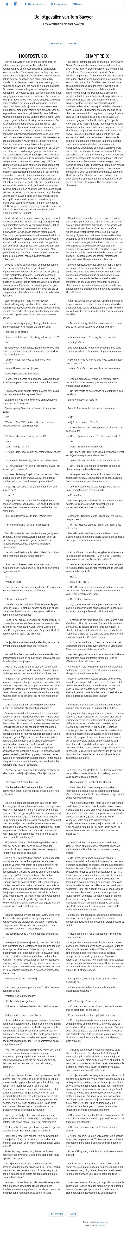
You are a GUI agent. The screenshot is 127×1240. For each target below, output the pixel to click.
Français (58, 4)
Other (77, 4)
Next (73, 43)
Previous (56, 43)
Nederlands (34, 4)
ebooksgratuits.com (99, 1222)
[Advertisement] (63, 31)
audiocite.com (100, 1226)
